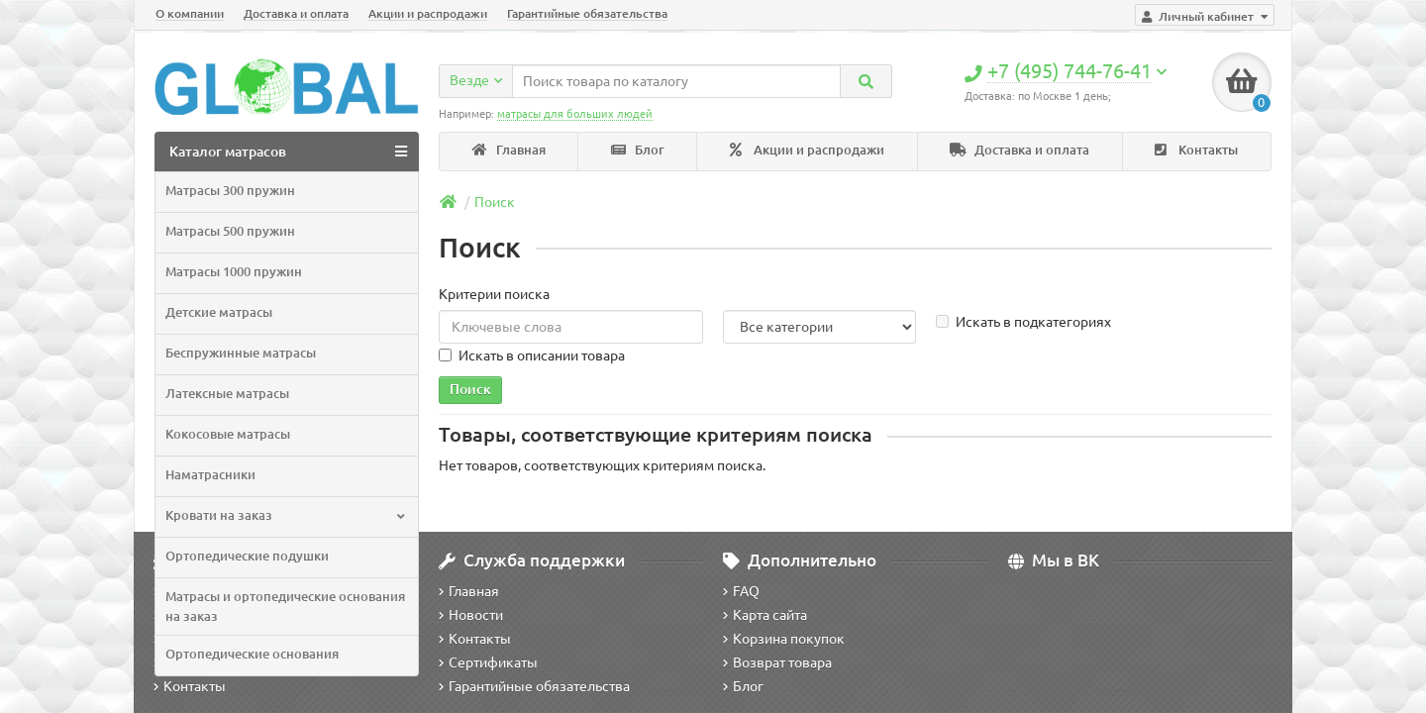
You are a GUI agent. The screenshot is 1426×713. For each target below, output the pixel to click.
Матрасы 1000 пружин (233, 271)
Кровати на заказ (284, 515)
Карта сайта (765, 615)
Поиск (494, 202)
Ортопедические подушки (247, 556)
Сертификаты (488, 662)
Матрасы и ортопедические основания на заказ (285, 606)
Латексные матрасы (227, 393)
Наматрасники (210, 474)
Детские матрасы (218, 312)
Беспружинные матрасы (240, 353)
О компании (189, 13)
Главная (509, 150)
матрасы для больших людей (575, 114)
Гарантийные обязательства (587, 13)
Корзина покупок (784, 639)
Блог (637, 150)
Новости (471, 615)
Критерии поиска (494, 294)
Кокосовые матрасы (227, 434)
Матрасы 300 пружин (230, 190)
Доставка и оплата (296, 13)
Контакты (1196, 150)
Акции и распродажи (427, 13)
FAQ (741, 591)
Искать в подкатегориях (1023, 322)
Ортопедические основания (252, 654)
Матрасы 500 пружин (230, 231)
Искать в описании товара (532, 355)
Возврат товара (777, 662)
